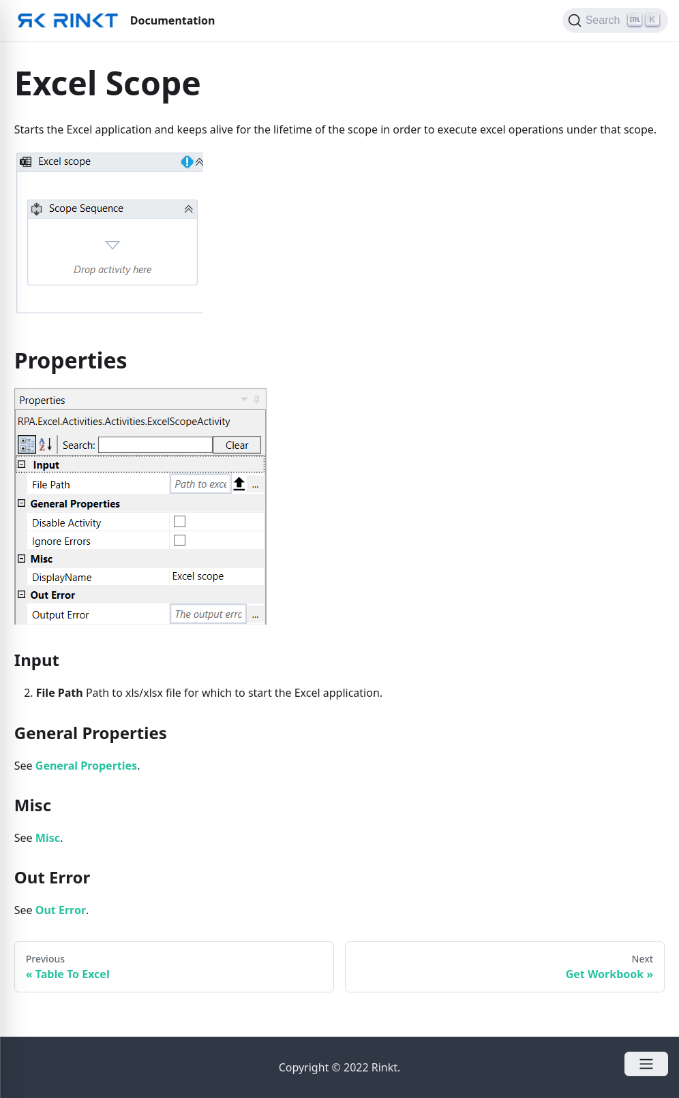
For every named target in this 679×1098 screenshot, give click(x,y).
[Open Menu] (646, 1064)
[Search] (615, 20)
